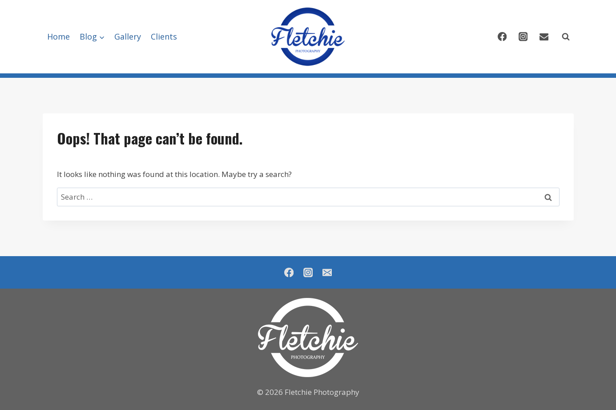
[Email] (544, 37)
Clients (164, 36)
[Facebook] (502, 37)
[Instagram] (523, 37)
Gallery (127, 36)
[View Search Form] (566, 37)
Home (58, 36)
